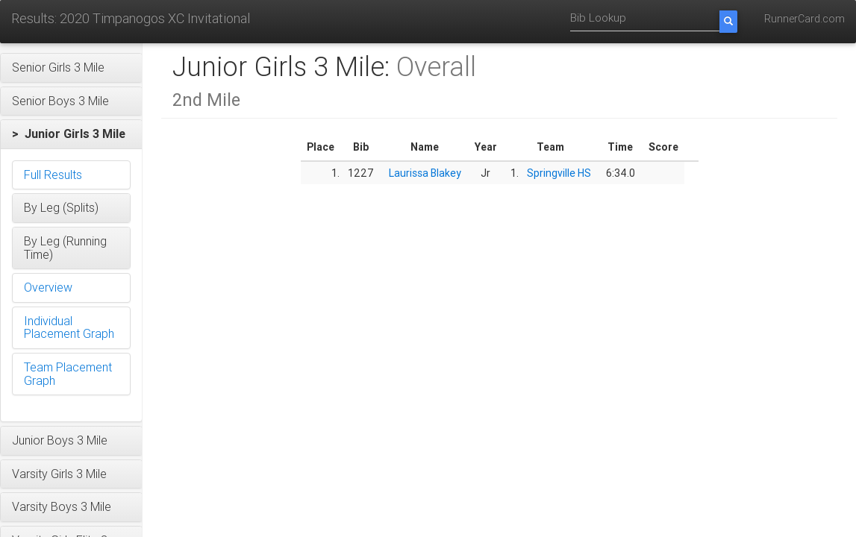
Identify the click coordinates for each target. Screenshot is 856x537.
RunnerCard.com (804, 18)
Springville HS (559, 173)
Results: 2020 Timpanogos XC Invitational (130, 18)
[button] (71, 68)
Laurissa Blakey (425, 173)
